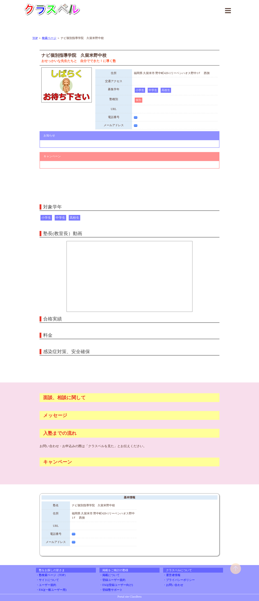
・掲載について (109, 575)
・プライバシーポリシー (179, 579)
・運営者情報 (171, 575)
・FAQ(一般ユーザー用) (51, 589)
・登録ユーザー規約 (112, 579)
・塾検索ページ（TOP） (51, 575)
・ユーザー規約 (46, 584)
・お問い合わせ (173, 584)
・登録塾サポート (110, 589)
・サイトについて (47, 579)
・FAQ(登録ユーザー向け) (116, 584)
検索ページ (49, 38)
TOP (35, 38)
